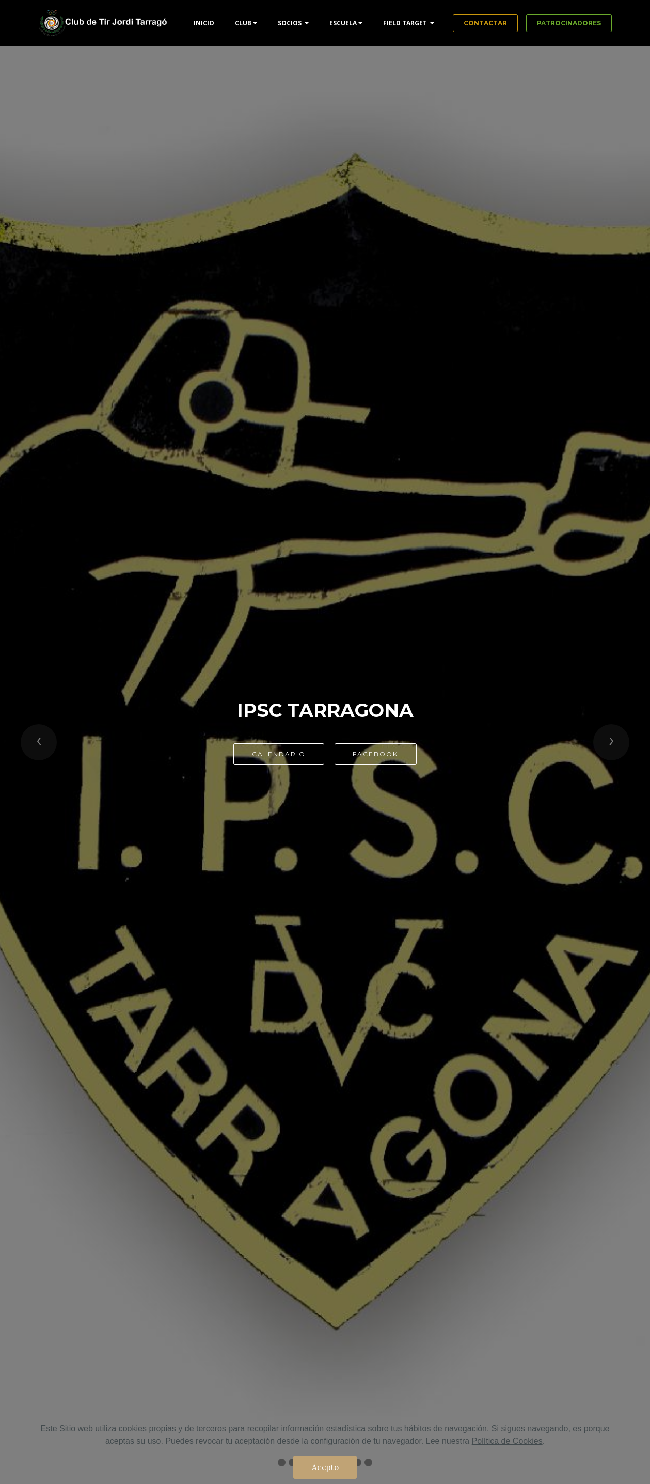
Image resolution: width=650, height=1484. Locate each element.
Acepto (325, 1467)
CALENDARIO (279, 754)
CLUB (243, 23)
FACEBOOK (375, 754)
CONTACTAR (485, 23)
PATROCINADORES (569, 23)
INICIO (204, 23)
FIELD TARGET (406, 23)
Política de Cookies (507, 1440)
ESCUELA (343, 23)
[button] (39, 742)
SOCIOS (290, 23)
